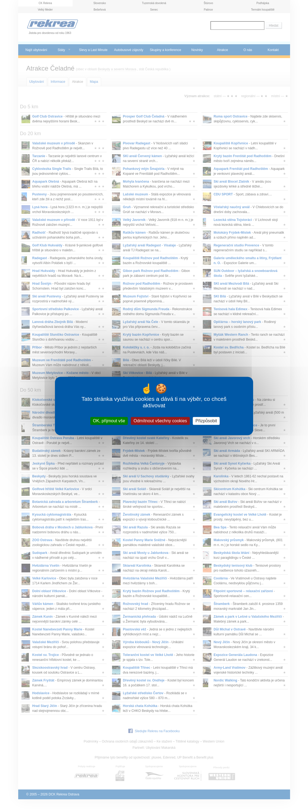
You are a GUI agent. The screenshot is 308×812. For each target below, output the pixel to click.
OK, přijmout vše (109, 420)
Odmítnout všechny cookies (160, 420)
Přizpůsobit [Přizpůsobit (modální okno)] (206, 420)
